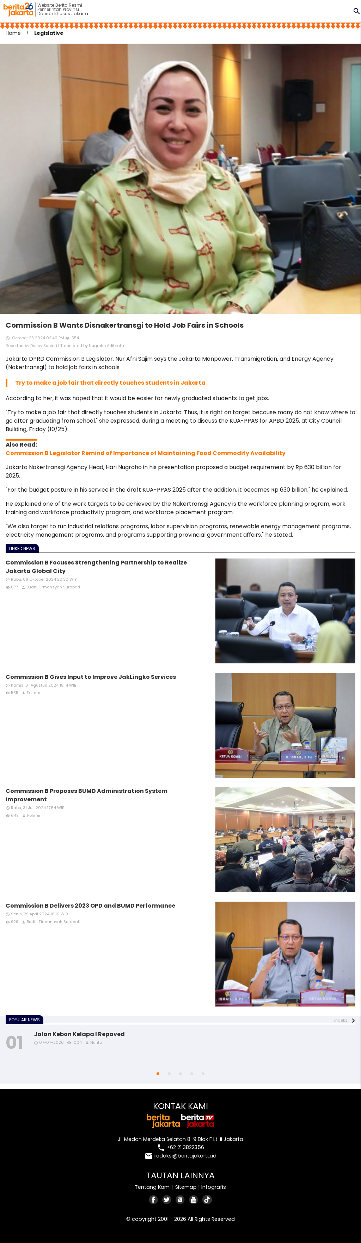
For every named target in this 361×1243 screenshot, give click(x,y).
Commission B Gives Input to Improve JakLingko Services (91, 677)
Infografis (213, 1187)
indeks (341, 1020)
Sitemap (186, 1187)
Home (13, 33)
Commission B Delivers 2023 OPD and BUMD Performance (90, 906)
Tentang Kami (153, 1187)
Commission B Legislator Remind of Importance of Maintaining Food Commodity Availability (146, 453)
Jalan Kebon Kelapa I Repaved (79, 1034)
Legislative (48, 33)
